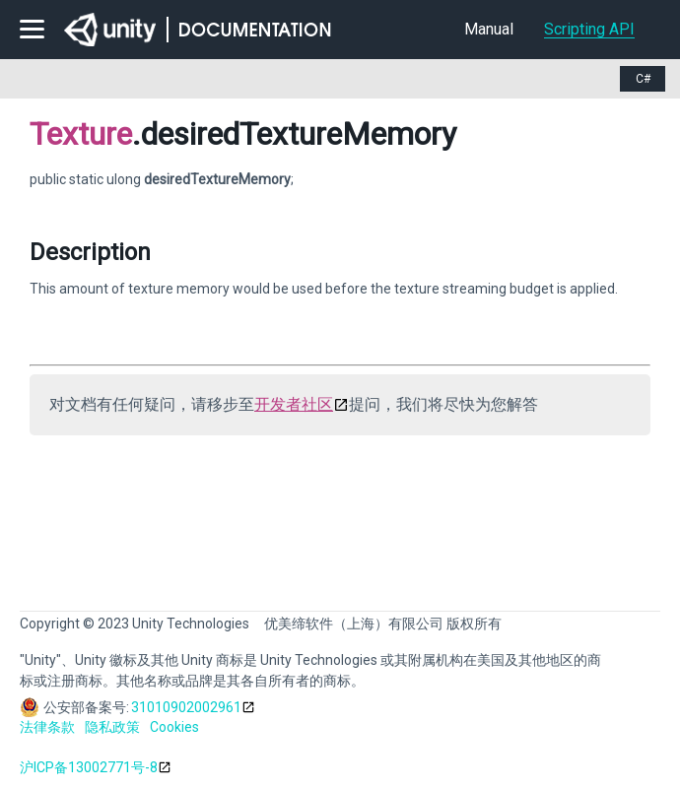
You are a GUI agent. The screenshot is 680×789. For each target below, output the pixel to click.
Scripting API (589, 29)
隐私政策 (112, 727)
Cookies (174, 727)
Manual (488, 29)
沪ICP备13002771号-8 (89, 767)
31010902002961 (186, 707)
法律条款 (47, 727)
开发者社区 (293, 404)
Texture (81, 134)
